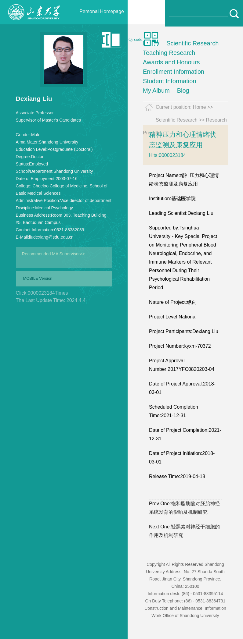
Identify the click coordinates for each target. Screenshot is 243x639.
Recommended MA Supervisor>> (53, 253)
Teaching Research (169, 52)
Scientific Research (192, 43)
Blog (183, 90)
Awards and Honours (171, 62)
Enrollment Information (173, 71)
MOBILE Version (38, 278)
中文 (94, 39)
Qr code (135, 39)
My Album (156, 90)
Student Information (169, 81)
